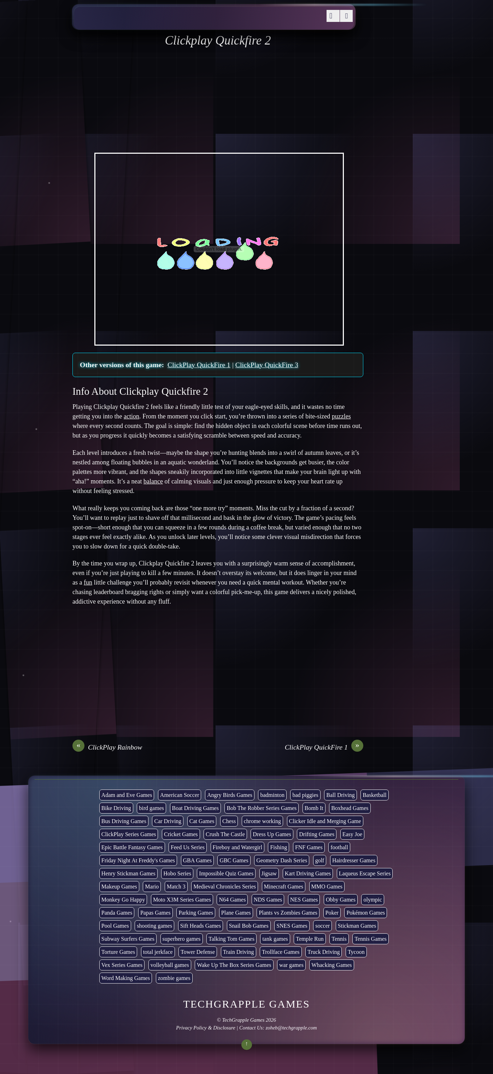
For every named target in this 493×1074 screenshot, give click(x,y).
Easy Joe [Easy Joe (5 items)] (352, 834)
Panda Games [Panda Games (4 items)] (117, 913)
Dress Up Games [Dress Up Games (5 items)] (272, 834)
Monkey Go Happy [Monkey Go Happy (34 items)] (123, 900)
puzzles (341, 416)
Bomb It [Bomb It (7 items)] (314, 808)
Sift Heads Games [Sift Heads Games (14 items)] (200, 926)
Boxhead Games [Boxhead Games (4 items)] (349, 808)
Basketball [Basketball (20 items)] (375, 795)
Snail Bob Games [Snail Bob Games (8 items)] (249, 926)
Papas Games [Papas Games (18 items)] (155, 913)
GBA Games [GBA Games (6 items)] (197, 860)
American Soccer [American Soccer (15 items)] (179, 795)
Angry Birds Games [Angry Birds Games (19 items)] (229, 795)
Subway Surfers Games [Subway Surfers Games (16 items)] (127, 939)
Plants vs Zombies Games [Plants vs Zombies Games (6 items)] (288, 913)
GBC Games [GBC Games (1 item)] (233, 860)
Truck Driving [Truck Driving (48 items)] (323, 952)
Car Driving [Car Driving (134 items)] (167, 821)
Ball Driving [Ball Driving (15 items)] (340, 795)
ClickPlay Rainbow (107, 747)
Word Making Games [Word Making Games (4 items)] (125, 978)
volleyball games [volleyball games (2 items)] (170, 965)
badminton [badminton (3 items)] (272, 795)
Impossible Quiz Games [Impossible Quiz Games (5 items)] (226, 873)
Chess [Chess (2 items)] (229, 821)
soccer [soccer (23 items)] (322, 926)
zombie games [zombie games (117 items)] (174, 978)
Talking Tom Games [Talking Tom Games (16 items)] (231, 939)
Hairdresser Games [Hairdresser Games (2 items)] (353, 860)
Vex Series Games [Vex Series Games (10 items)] (121, 965)
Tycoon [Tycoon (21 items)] (356, 952)
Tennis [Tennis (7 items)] (338, 939)
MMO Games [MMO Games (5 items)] (326, 887)
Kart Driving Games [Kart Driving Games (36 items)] (308, 873)
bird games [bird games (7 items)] (151, 808)
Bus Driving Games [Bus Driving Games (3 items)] (123, 821)
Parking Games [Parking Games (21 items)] (195, 913)
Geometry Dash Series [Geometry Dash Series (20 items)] (281, 860)
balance (153, 481)
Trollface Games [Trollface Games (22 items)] (281, 952)
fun (88, 582)
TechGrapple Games (243, 1020)
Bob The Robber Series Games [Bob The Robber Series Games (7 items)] (262, 808)
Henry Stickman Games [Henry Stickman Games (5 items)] (128, 873)
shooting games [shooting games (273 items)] (154, 926)
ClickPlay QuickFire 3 (266, 365)
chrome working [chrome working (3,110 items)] (262, 821)
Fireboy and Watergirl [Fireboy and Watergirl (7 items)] (237, 847)
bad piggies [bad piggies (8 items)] (305, 795)
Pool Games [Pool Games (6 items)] (115, 926)
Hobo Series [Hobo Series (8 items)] (177, 873)
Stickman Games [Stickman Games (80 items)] (357, 926)
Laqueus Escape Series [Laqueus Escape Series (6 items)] (365, 873)
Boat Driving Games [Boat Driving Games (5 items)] (195, 808)
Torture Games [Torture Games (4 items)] (118, 952)
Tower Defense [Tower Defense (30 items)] (198, 952)
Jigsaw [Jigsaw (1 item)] (269, 873)
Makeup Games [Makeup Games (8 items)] (119, 887)
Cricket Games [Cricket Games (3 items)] (181, 834)
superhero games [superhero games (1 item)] (182, 939)
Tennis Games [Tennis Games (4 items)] (370, 939)
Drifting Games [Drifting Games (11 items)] (316, 834)
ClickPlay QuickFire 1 (199, 365)
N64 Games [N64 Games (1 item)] (232, 900)
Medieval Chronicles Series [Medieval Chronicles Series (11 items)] (224, 887)
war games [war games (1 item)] (291, 965)
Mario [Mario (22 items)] (152, 887)
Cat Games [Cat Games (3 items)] (202, 821)
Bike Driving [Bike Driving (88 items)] (116, 808)
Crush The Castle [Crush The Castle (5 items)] (225, 834)
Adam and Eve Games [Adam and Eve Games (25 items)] (126, 795)
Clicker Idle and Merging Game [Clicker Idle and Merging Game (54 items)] (325, 821)
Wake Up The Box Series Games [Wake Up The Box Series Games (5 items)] (234, 965)
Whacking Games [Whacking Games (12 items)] (331, 965)
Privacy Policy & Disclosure (205, 1028)
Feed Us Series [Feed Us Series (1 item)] (188, 847)
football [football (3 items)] (339, 847)
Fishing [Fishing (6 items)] (278, 847)
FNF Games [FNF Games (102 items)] (309, 847)
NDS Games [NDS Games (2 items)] (268, 900)
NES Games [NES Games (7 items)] (304, 900)
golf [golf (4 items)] (319, 860)
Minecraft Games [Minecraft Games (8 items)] (284, 887)
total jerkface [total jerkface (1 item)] (158, 952)
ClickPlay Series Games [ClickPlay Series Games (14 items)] (128, 834)
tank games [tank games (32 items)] (275, 939)
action (131, 416)
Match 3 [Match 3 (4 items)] (176, 887)
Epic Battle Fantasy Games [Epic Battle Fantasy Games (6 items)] (132, 847)
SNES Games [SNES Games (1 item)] (291, 926)
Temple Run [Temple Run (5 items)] (309, 939)
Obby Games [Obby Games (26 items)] (341, 900)
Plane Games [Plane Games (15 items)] (236, 913)
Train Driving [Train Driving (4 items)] (238, 952)
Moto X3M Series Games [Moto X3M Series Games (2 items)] (182, 900)
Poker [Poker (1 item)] (332, 913)
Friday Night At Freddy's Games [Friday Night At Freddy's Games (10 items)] (138, 860)
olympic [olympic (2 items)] (372, 900)
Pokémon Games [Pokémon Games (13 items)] (365, 913)
